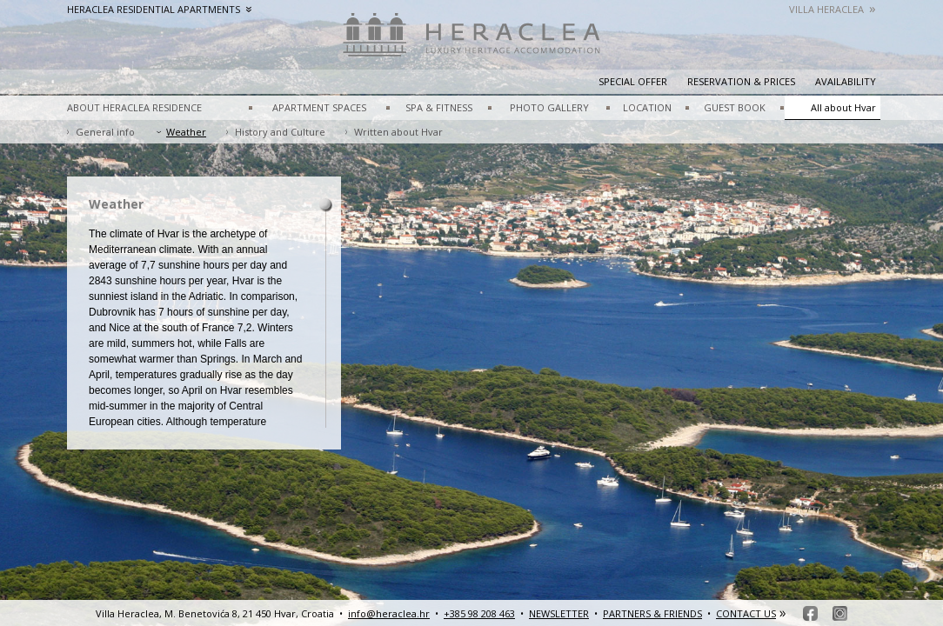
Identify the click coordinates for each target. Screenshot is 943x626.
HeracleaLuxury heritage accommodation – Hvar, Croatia (471, 43)
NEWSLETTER (559, 613)
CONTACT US (746, 613)
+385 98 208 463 (479, 613)
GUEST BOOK (735, 107)
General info (105, 131)
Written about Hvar (398, 131)
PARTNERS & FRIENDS (652, 613)
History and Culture (280, 131)
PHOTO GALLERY (549, 107)
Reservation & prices (741, 81)
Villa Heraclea (832, 9)
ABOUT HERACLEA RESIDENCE (134, 107)
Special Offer (633, 81)
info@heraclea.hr (389, 613)
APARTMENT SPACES (319, 107)
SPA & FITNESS (438, 107)
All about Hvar (843, 107)
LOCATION (647, 107)
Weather (186, 131)
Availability (845, 81)
